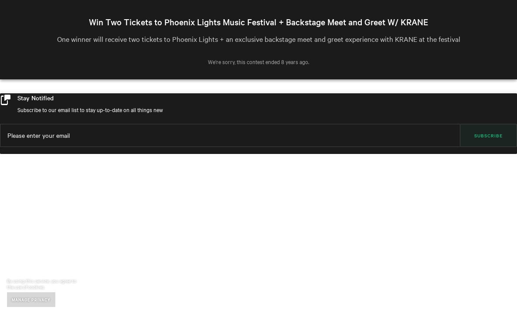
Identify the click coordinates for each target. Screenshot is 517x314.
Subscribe (488, 135)
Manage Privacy (31, 299)
